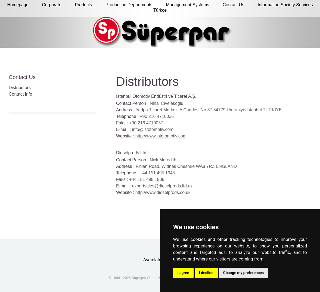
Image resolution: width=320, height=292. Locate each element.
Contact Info (20, 94)
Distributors (20, 87)
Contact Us (22, 77)
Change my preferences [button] (243, 273)
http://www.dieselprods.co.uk (163, 192)
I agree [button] (183, 273)
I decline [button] (206, 273)
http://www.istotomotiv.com (161, 136)
